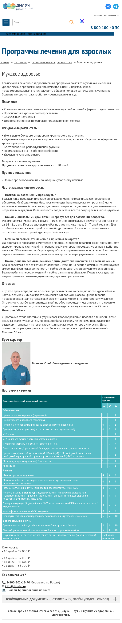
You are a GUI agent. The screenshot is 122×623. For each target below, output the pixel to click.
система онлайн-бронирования (26, 34)
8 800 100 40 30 (105, 27)
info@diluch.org (15, 586)
